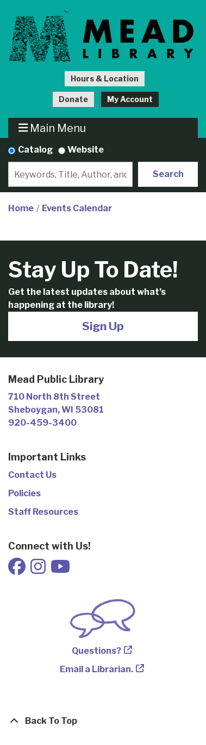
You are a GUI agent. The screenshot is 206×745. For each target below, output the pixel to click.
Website (85, 149)
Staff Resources (43, 512)
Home (21, 208)
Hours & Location (105, 78)
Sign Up (103, 326)
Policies (24, 493)
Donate (73, 99)
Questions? (96, 651)
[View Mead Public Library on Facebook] (17, 570)
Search (168, 174)
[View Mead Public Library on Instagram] (38, 570)
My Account (130, 99)
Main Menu (52, 128)
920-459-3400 (42, 423)
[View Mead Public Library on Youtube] (60, 570)
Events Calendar (77, 208)
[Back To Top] (103, 721)
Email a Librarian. (96, 669)
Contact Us (32, 475)
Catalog (35, 149)
